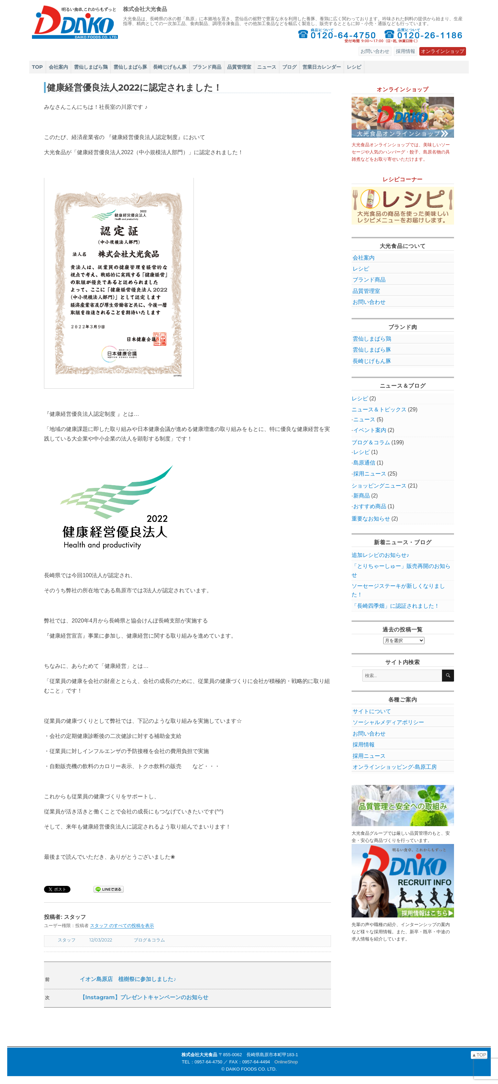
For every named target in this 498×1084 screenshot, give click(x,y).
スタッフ (67, 940)
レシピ (354, 67)
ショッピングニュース (379, 486)
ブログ (289, 67)
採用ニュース (369, 474)
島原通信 (364, 463)
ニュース (266, 67)
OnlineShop (286, 1061)
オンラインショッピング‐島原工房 (395, 767)
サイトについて (372, 711)
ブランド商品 (206, 67)
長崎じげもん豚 (170, 67)
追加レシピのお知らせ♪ (380, 555)
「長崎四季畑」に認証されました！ (396, 606)
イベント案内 (369, 430)
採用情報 (405, 51)
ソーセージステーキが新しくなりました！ (398, 590)
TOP (37, 67)
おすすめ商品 (369, 506)
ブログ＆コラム (149, 940)
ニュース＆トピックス (379, 409)
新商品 (361, 496)
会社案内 (58, 67)
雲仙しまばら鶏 (91, 67)
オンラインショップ (442, 51)
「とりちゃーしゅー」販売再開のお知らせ (401, 570)
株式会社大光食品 (145, 9)
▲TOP (479, 1055)
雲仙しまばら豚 (130, 67)
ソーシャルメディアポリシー (388, 722)
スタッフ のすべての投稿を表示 (122, 925)
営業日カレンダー (321, 67)
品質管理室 (239, 67)
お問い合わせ (375, 51)
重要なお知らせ (371, 519)
